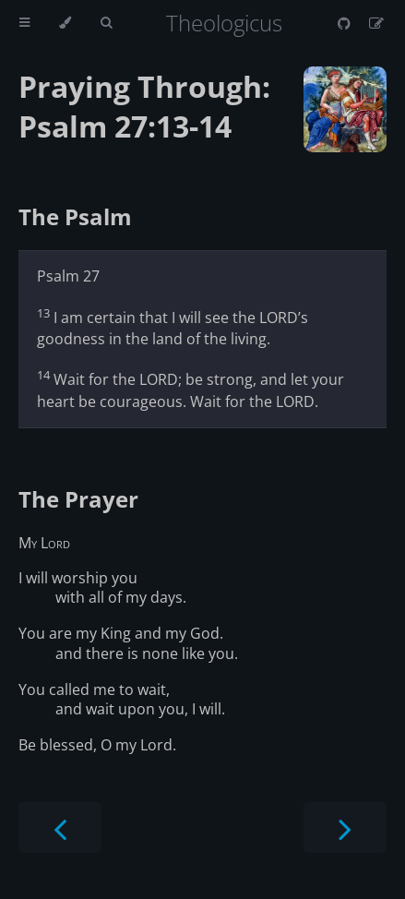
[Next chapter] (345, 827)
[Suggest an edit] (376, 23)
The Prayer (78, 499)
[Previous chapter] (59, 827)
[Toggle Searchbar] (106, 23)
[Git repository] (346, 23)
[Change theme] (65, 23)
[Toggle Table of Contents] (24, 23)
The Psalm (75, 216)
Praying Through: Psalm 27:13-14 (144, 106)
